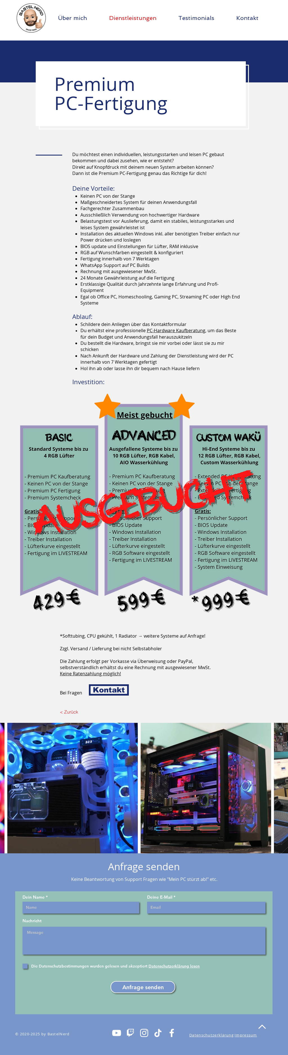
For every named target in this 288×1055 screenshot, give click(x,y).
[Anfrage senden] (143, 987)
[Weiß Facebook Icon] (171, 1032)
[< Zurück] (73, 712)
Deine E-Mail (159, 897)
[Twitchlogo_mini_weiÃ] (130, 1032)
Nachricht (32, 921)
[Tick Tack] (157, 1032)
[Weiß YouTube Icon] (116, 1032)
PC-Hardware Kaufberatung (176, 330)
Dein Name (33, 897)
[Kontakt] (109, 690)
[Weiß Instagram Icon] (144, 1032)
